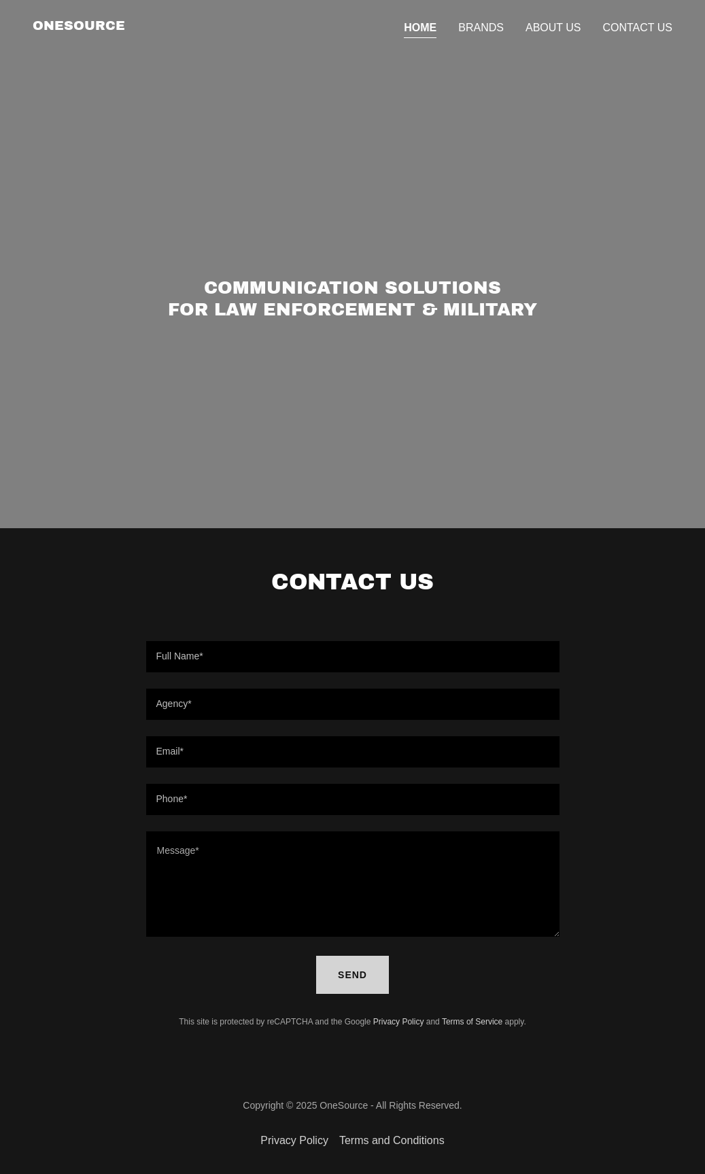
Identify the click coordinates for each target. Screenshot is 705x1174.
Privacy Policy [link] (398, 1021)
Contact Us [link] (637, 27)
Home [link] (420, 27)
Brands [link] (481, 27)
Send (352, 974)
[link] (79, 26)
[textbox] (353, 656)
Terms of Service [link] (472, 1021)
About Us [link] (553, 27)
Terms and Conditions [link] (392, 1140)
